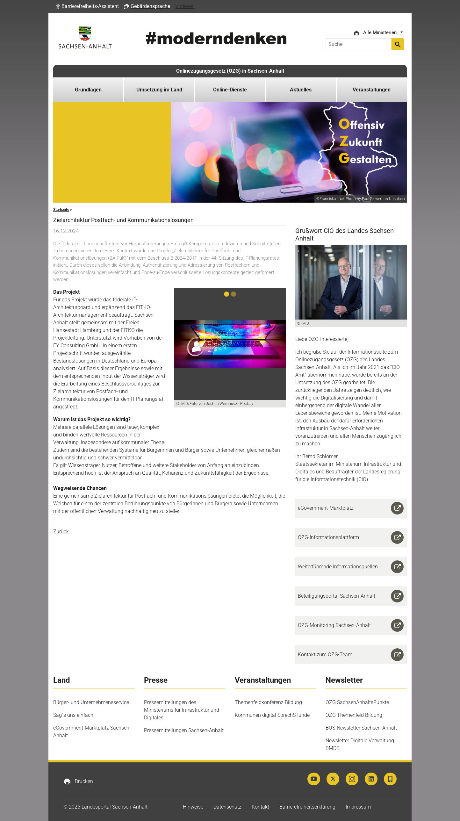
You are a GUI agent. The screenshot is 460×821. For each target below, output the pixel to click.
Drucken (78, 781)
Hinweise (193, 807)
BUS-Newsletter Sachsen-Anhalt (361, 728)
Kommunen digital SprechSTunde (272, 715)
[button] (87, 6)
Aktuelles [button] (301, 90)
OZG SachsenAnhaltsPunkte (357, 702)
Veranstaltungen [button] (372, 90)
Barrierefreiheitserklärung (307, 807)
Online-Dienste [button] (230, 90)
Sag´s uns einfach (73, 715)
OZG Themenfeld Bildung (354, 715)
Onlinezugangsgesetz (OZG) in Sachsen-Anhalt (230, 71)
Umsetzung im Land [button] (159, 90)
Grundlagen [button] (88, 90)
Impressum (358, 807)
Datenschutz (227, 807)
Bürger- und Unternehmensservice (91, 702)
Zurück (61, 532)
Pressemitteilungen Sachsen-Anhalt (184, 730)
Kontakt (260, 807)
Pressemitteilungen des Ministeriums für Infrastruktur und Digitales (181, 710)
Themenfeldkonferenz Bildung (268, 702)
